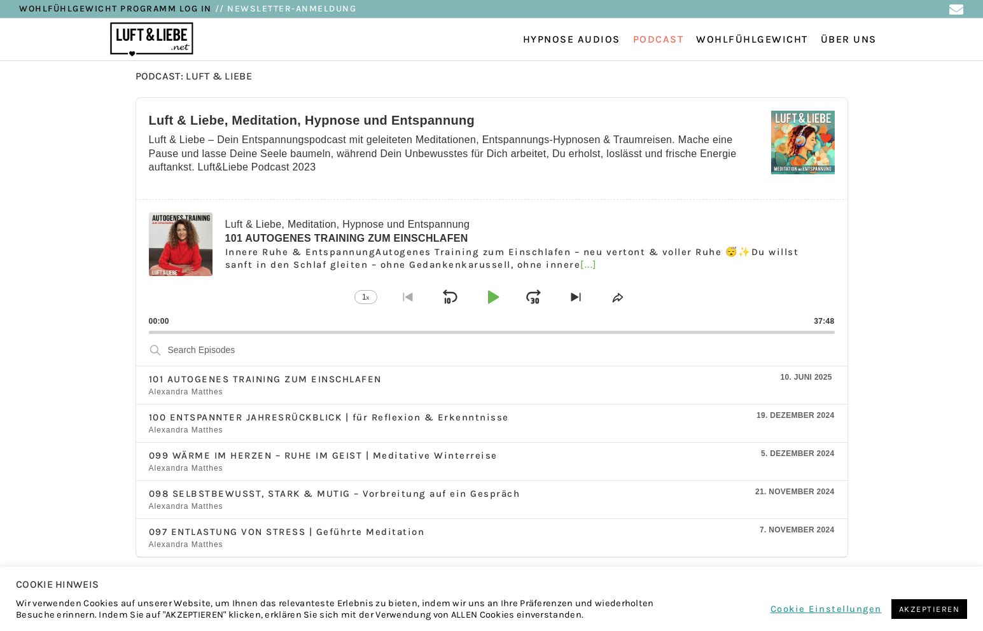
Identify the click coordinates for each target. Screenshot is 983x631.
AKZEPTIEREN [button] (929, 609)
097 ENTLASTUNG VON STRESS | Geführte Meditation (287, 531)
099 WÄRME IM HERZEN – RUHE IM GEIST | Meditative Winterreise (323, 455)
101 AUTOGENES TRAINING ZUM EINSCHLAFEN (265, 379)
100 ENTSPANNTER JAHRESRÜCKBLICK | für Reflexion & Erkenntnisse (329, 417)
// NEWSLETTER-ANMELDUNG (286, 8)
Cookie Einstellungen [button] (826, 609)
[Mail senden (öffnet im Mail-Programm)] (956, 10)
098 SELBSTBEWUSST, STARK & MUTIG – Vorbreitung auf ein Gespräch (334, 493)
